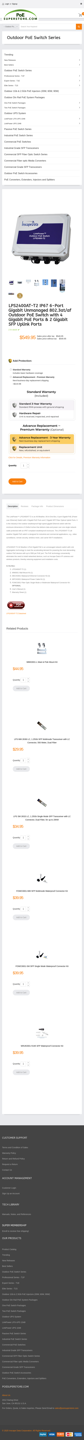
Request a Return (10, 1164)
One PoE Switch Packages (15, 103)
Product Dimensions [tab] (55, 506)
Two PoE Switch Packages (14, 108)
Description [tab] (13, 506)
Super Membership (14, 1225)
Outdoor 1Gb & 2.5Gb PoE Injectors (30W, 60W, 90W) (31, 91)
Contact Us (7, 1170)
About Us (6, 1395)
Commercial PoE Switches (17, 142)
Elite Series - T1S (11, 86)
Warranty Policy (9, 1153)
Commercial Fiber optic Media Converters (25, 161)
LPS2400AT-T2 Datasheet (16, 613)
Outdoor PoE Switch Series (18, 70)
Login (7, 4)
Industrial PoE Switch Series (18, 135)
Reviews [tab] (24, 506)
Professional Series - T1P (14, 76)
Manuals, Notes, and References (16, 1214)
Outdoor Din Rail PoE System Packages (24, 97)
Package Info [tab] (37, 506)
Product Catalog (9, 1249)
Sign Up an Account (11, 1193)
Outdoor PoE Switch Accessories (20, 173)
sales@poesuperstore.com (66, 1408)
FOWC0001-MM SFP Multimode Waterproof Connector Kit (42, 883)
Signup (14, 4)
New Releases (10, 60)
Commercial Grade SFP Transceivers (23, 167)
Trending (8, 54)
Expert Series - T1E (12, 81)
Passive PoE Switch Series (17, 129)
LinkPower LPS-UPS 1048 (14, 119)
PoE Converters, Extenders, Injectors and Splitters (29, 179)
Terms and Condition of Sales (15, 1147)
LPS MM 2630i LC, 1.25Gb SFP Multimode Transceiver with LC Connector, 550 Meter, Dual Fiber (42, 731)
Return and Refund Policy (13, 1159)
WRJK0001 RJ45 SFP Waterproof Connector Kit (42, 1037)
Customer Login (9, 1188)
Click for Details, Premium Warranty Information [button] (29, 457)
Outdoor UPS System (15, 113)
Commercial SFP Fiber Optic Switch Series (25, 154)
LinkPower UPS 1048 (12, 124)
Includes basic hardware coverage (28, 371)
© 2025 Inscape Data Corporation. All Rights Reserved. (26, 1430)
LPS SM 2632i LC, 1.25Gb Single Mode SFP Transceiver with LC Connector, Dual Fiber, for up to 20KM (42, 808)
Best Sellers (9, 65)
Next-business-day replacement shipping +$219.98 (33, 380)
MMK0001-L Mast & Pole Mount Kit (41, 652)
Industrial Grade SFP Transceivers (21, 148)
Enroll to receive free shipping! (15, 1231)
